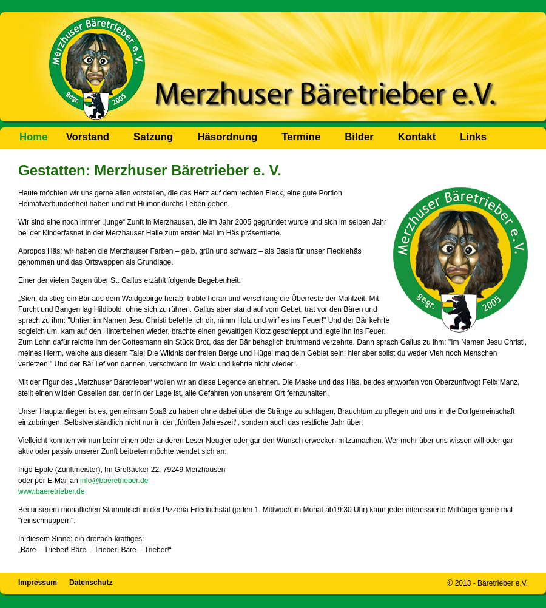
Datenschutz (90, 582)
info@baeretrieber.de (114, 480)
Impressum (37, 582)
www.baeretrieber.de (51, 491)
